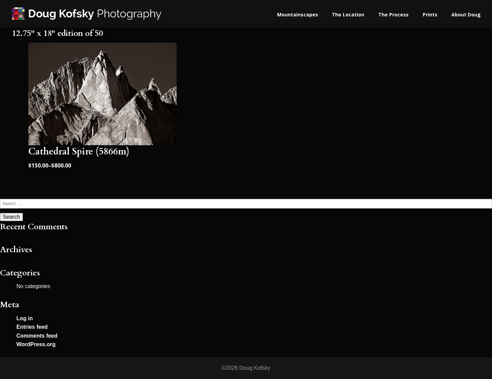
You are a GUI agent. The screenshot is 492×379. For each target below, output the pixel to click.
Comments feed (36, 336)
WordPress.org (35, 344)
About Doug (466, 14)
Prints (430, 14)
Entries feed (32, 327)
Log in (24, 318)
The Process (393, 14)
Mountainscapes (297, 14)
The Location (348, 14)
